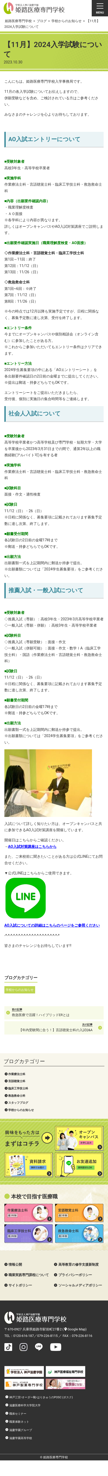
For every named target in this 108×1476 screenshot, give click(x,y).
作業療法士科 (16, 1074)
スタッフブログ (18, 1102)
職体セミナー (17, 1413)
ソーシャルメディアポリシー (80, 1285)
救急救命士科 (16, 1095)
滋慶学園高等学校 (20, 1438)
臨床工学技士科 (18, 1088)
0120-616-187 (23, 1336)
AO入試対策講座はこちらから (32, 846)
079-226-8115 (47, 1336)
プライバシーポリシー (75, 1275)
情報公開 (15, 1264)
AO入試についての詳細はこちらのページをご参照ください (52, 925)
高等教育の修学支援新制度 (78, 1264)
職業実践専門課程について (29, 1275)
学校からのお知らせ (21, 1110)
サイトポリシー (20, 1285)
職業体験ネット (19, 1421)
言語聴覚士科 (16, 1081)
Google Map (75, 1329)
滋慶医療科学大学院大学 (25, 1405)
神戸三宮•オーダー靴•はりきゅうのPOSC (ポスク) (41, 1397)
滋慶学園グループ (20, 1430)
